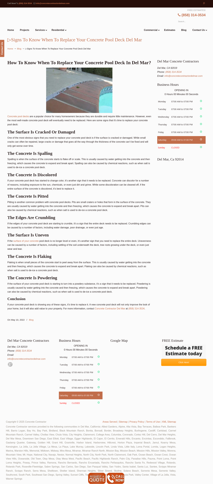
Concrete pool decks (59, 93)
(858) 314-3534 (25, 3)
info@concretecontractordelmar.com (53, 3)
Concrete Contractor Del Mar (110, 308)
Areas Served (110, 422)
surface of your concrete (26, 241)
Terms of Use (153, 422)
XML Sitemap (169, 422)
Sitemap (123, 422)
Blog (19, 49)
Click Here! (183, 362)
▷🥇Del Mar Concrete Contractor (112, 21)
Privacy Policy (136, 422)
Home (10, 49)
